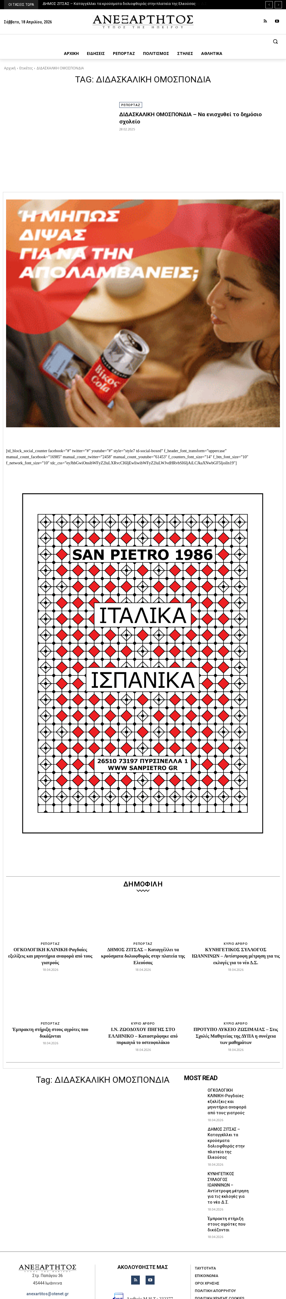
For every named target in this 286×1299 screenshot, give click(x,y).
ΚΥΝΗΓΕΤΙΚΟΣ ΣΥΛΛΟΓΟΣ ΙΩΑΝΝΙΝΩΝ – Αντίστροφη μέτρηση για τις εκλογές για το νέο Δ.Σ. (236, 956)
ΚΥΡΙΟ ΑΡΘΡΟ (236, 943)
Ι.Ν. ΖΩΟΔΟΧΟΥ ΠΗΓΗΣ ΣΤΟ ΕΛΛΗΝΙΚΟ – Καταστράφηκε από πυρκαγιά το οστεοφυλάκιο (142, 1036)
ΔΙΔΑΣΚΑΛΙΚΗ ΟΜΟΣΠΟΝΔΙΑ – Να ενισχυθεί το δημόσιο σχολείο (194, 114)
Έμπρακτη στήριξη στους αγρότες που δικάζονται (229, 1192)
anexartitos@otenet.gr (47, 1258)
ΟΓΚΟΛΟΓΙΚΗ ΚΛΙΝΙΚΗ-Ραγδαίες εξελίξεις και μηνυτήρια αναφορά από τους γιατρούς (50, 956)
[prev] (269, 4)
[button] (143, 41)
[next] (278, 4)
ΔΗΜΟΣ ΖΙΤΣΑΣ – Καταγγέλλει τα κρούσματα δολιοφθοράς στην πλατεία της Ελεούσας (119, 3)
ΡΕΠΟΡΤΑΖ (130, 105)
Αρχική (10, 68)
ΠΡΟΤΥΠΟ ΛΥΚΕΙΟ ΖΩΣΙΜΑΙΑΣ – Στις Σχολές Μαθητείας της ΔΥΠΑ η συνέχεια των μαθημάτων (236, 1036)
